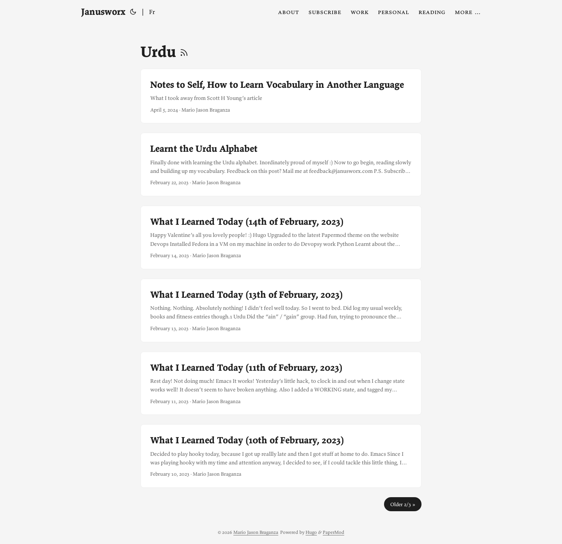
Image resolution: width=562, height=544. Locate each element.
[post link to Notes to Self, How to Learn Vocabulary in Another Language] (281, 96)
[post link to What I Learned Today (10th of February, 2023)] (281, 456)
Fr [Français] (152, 12)
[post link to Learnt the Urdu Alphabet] (281, 164)
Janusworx (103, 11)
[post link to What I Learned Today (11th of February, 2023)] (281, 383)
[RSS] (184, 51)
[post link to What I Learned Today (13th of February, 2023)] (281, 310)
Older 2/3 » (402, 504)
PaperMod (333, 532)
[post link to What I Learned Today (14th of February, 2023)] (281, 237)
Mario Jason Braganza (255, 532)
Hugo (311, 532)
